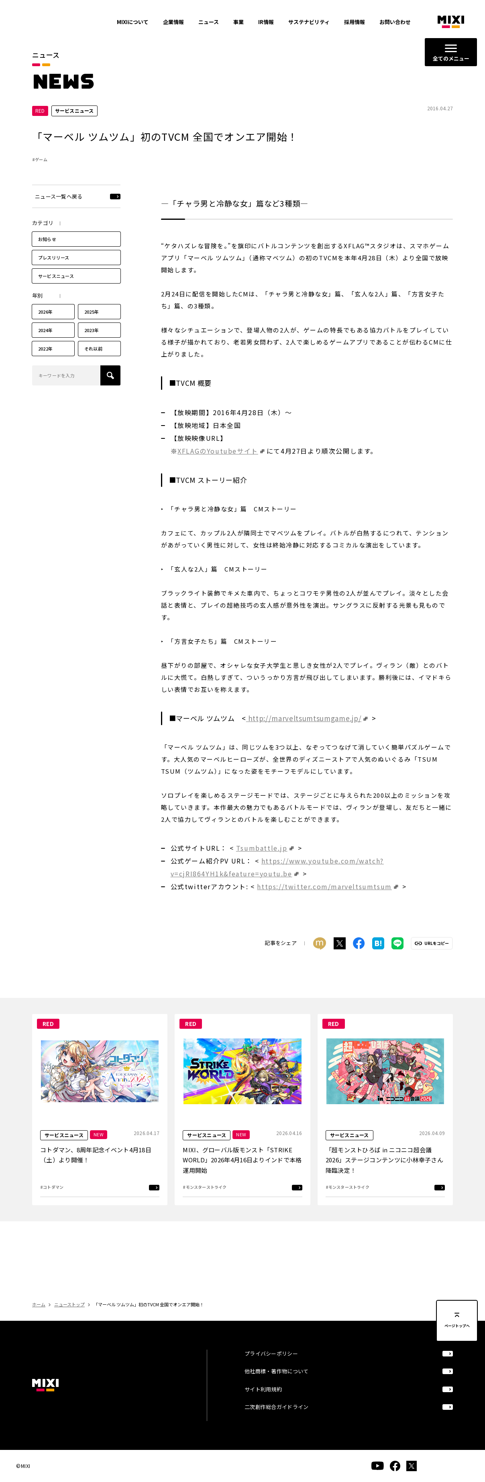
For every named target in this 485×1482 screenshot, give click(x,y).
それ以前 (93, 364)
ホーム (38, 1320)
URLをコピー (436, 959)
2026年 (45, 327)
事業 (238, 22)
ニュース (208, 22)
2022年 (45, 364)
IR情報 (266, 22)
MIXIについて (133, 22)
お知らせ (47, 255)
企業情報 (173, 22)
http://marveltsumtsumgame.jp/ (303, 734)
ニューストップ (69, 1320)
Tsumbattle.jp (261, 864)
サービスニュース (56, 292)
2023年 (91, 346)
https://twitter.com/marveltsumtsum (324, 902)
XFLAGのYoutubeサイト (217, 467)
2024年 (45, 346)
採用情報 (354, 22)
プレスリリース (53, 273)
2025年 (91, 327)
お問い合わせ (395, 22)
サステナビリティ (309, 22)
